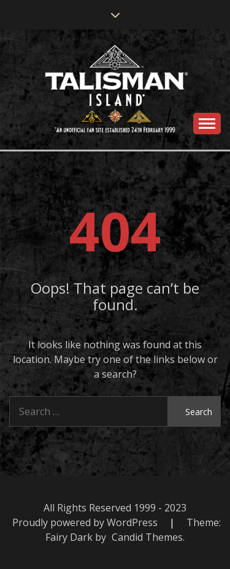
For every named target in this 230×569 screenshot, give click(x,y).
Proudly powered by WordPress (86, 522)
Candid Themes (147, 537)
